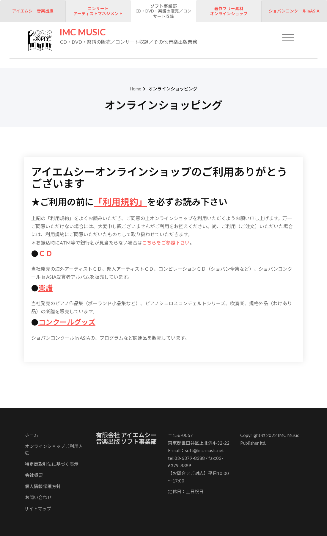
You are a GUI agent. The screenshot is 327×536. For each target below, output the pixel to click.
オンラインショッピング (172, 88)
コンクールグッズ (66, 322)
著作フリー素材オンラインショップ (229, 11)
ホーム (31, 435)
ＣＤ (45, 253)
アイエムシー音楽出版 (33, 11)
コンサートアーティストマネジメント (98, 11)
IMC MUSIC (82, 32)
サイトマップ (37, 508)
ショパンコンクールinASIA (294, 11)
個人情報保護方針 (43, 486)
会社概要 (34, 475)
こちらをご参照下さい (166, 242)
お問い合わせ (38, 497)
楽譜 (45, 287)
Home (135, 88)
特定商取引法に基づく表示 (51, 464)
